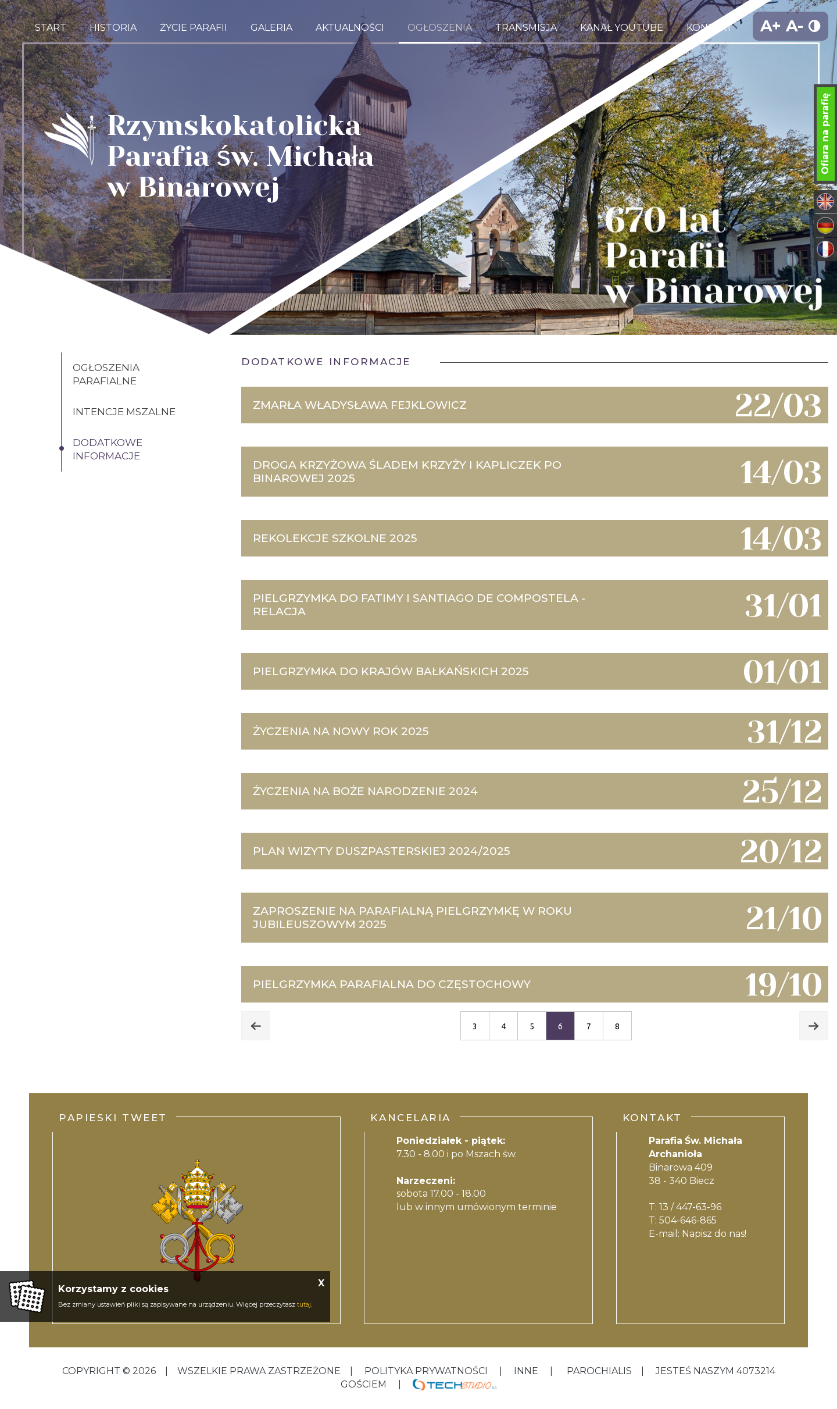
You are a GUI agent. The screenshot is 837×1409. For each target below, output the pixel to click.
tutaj (304, 1304)
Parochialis (599, 1370)
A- (794, 25)
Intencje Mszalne (124, 412)
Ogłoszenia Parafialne (106, 374)
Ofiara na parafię (825, 133)
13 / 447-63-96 (690, 1206)
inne (526, 1370)
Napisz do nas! (714, 1233)
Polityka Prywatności (426, 1370)
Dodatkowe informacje (107, 449)
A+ (770, 25)
